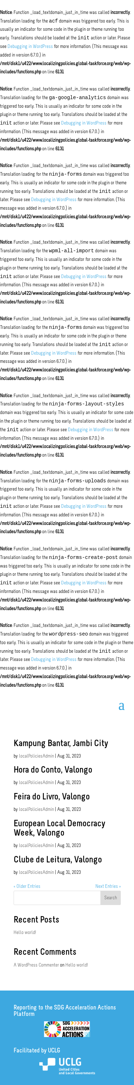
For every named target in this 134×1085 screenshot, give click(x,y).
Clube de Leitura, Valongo (58, 860)
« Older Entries (27, 886)
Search (110, 898)
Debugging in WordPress (30, 46)
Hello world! (25, 932)
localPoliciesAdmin (36, 756)
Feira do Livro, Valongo (52, 797)
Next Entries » (108, 886)
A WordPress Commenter (36, 965)
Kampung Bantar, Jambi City (61, 744)
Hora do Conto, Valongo (53, 770)
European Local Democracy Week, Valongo (59, 828)
